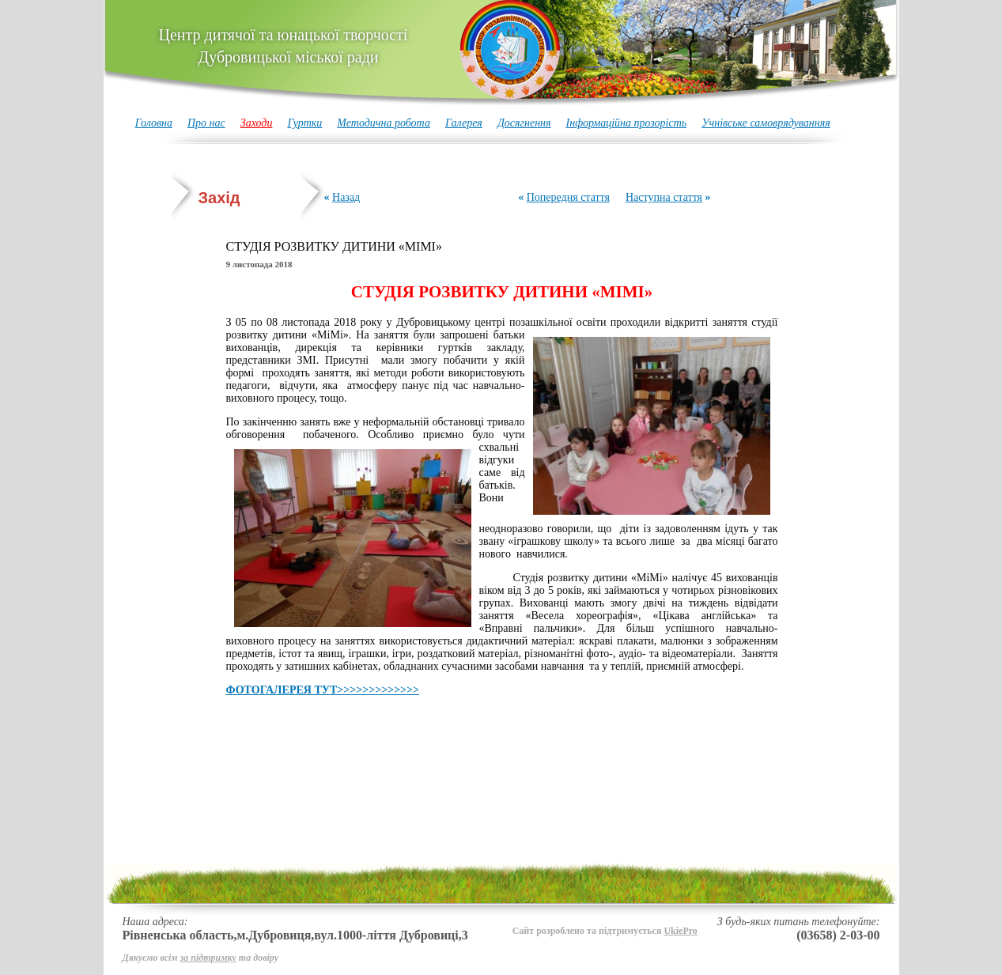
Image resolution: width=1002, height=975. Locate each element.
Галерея (463, 123)
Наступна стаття (664, 197)
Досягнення (524, 123)
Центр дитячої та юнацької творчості (283, 46)
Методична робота (383, 123)
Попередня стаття (568, 197)
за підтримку (208, 957)
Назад (346, 197)
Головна (153, 123)
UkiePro (680, 930)
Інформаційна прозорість (626, 123)
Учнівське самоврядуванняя (765, 123)
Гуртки (304, 123)
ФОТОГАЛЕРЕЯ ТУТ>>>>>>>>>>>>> (323, 690)
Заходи (256, 123)
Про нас (206, 123)
